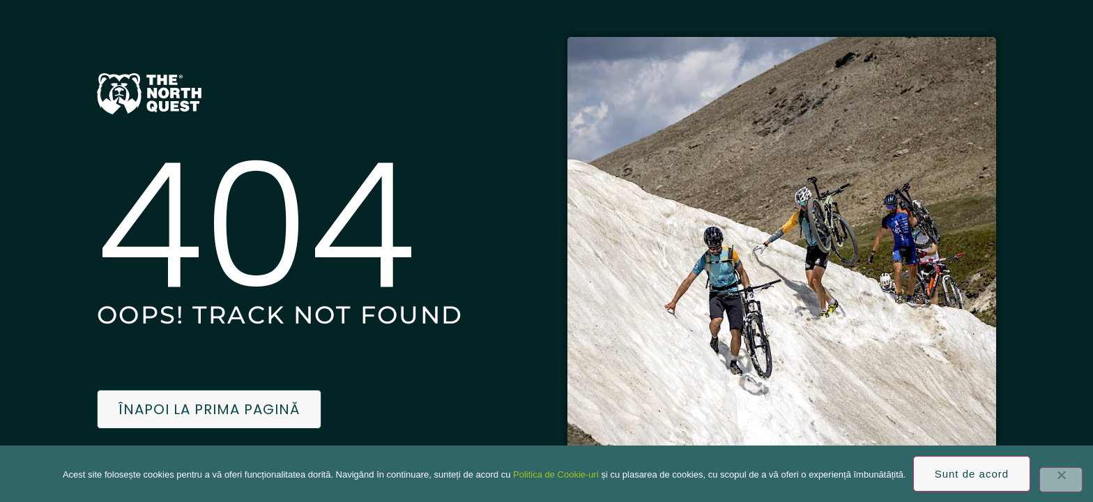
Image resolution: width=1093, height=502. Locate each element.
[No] (1061, 479)
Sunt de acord (972, 474)
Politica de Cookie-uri (556, 474)
